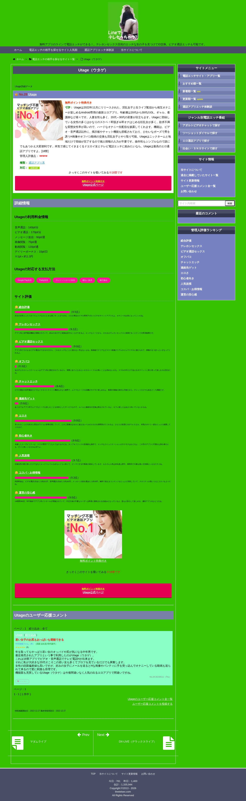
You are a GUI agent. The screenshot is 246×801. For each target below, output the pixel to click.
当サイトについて (131, 49)
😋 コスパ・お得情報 (27, 472)
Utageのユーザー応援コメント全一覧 (150, 699)
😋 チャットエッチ (26, 381)
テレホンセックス (191, 246)
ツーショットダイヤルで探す (200, 133)
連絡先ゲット (189, 267)
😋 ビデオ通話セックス (29, 341)
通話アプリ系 (37, 162)
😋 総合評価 (22, 307)
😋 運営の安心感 (25, 492)
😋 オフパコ (22, 361)
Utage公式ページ (93, 183)
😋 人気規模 (22, 455)
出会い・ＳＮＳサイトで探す (200, 148)
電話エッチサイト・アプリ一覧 (201, 75)
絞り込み (30, 634)
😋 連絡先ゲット (25, 398)
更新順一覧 (193, 99)
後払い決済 (87, 280)
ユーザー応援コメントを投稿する (152, 703)
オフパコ (186, 256)
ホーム (18, 49)
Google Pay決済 (25, 280)
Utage (32, 94)
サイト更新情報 (190, 180)
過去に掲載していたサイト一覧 (199, 175)
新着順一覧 (191, 91)
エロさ (185, 273)
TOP (93, 774)
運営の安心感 (189, 294)
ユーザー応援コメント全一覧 (198, 185)
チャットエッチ (190, 262)
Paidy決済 (43, 280)
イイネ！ (22, 681)
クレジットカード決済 (65, 280)
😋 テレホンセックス (27, 324)
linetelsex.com (123, 791)
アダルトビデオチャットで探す (201, 125)
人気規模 (186, 283)
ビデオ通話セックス (193, 251)
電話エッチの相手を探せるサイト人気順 (53, 49)
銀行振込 (103, 280)
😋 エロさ (21, 415)
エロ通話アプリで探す (196, 140)
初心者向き (187, 278)
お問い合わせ (189, 191)
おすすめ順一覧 (192, 83)
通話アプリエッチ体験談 (99, 49)
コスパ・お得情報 (191, 289)
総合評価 (186, 240)
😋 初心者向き (23, 435)
